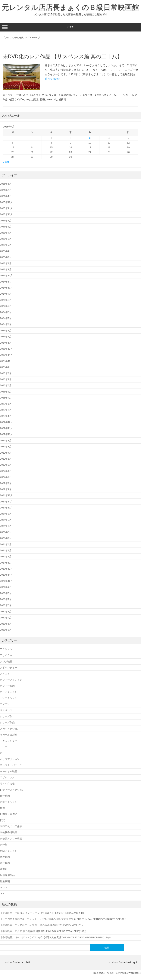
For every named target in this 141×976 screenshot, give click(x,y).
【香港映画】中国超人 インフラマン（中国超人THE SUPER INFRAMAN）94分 (42, 912)
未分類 (3, 844)
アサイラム (6, 655)
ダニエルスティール (105, 95)
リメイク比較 (7, 783)
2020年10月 (6, 581)
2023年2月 (5, 410)
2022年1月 (5, 489)
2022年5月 (5, 464)
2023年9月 (5, 367)
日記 (32, 95)
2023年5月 (5, 391)
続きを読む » (52, 78)
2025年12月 (6, 202)
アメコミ (5, 673)
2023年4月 (5, 397)
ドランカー (124, 95)
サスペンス (22, 95)
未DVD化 (52, 99)
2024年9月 (5, 293)
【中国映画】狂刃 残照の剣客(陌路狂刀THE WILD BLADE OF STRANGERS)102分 (43, 931)
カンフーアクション (11, 679)
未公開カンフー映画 (11, 838)
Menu (70, 27)
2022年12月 (6, 422)
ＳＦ (2, 893)
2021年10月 (6, 507)
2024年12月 (6, 275)
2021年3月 (5, 550)
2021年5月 (5, 538)
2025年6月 (5, 238)
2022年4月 (5, 471)
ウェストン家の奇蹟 (60, 95)
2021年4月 (5, 544)
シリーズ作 (6, 716)
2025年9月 (5, 220)
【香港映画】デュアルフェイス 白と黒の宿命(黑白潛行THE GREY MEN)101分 (42, 925)
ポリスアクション (10, 759)
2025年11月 (6, 208)
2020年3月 (5, 623)
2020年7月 (5, 599)
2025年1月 (5, 269)
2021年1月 (5, 562)
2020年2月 (5, 629)
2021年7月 (5, 525)
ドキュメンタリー (10, 740)
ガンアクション (8, 698)
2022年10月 (6, 434)
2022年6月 (5, 458)
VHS (44, 95)
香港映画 (5, 881)
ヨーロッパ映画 (8, 771)
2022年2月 (5, 483)
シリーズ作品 (7, 722)
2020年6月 (5, 605)
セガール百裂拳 (8, 734)
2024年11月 (6, 281)
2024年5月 (5, 318)
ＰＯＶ (3, 887)
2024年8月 (5, 300)
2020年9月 (5, 587)
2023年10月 (6, 361)
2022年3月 (5, 477)
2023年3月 (5, 403)
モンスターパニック (11, 765)
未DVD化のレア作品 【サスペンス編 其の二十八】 (62, 56)
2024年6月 (5, 312)
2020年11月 (6, 574)
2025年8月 (5, 226)
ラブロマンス (7, 777)
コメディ (5, 704)
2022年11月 (6, 428)
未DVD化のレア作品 (11, 826)
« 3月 (6, 162)
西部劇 (3, 869)
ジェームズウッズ (82, 95)
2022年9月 (5, 440)
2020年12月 (6, 568)
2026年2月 (5, 190)
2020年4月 (5, 617)
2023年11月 (6, 354)
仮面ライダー (16, 99)
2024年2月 (5, 336)
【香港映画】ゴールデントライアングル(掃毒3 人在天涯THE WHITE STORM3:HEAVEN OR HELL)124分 (55, 937)
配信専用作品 (7, 875)
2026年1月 (5, 196)
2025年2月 (5, 263)
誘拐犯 (62, 99)
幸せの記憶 (32, 99)
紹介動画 (5, 863)
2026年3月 (5, 183)
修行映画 (5, 795)
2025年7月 (5, 232)
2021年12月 (6, 495)
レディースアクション (12, 789)
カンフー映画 (7, 685)
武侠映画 (5, 856)
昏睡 (42, 99)
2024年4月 (5, 324)
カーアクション (8, 691)
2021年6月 (5, 532)
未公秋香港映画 (8, 832)
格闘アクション (8, 850)
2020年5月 (5, 611)
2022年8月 (5, 446)
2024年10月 (6, 287)
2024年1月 (5, 342)
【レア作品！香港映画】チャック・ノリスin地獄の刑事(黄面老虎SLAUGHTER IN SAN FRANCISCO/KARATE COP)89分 (63, 919)
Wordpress (134, 972)
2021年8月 (5, 519)
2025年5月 (5, 244)
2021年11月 (6, 501)
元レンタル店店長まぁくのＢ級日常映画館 (70, 7)
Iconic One (99, 972)
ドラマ (3, 747)
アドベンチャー (8, 667)
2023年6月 (5, 385)
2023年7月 (5, 379)
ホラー (3, 753)
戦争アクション (8, 802)
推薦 (2, 808)
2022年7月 (5, 452)
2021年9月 (5, 513)
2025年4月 (5, 251)
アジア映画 (6, 661)
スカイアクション (10, 728)
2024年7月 (5, 306)
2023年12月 (6, 348)
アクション (6, 649)
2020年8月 (5, 593)
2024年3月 (5, 330)
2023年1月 (5, 416)
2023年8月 (5, 373)
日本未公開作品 (8, 814)
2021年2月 (5, 556)
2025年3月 (5, 257)
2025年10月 (6, 214)
